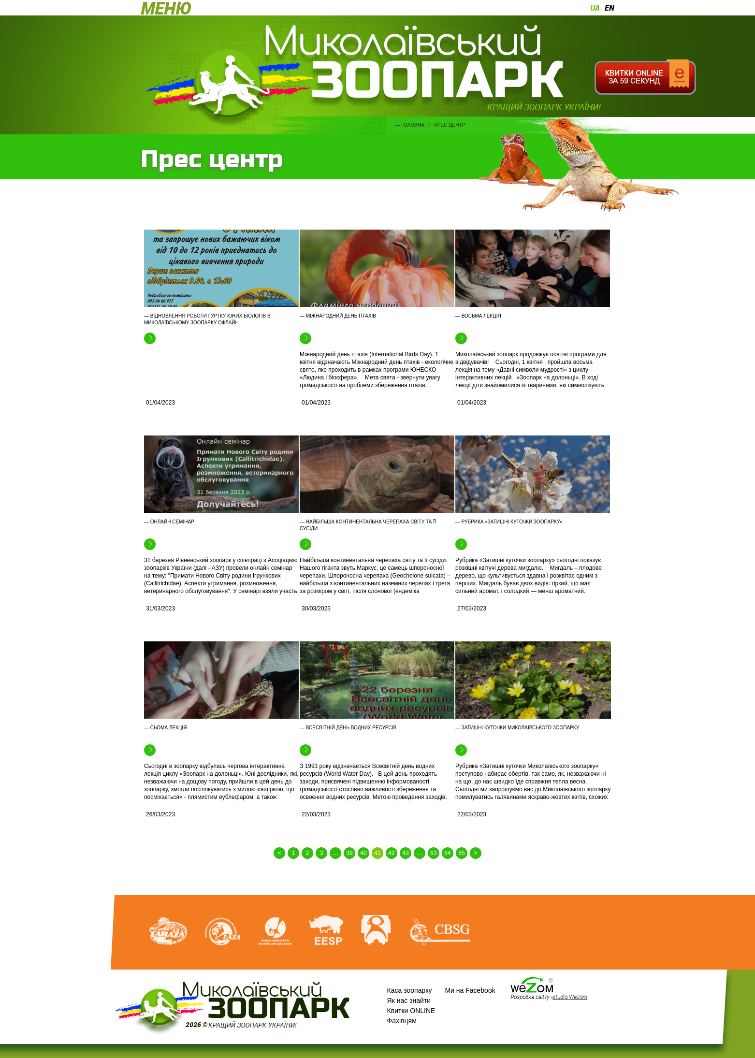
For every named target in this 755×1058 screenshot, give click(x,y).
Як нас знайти (409, 1000)
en (609, 7)
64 (447, 853)
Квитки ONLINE (411, 1011)
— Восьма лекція (478, 316)
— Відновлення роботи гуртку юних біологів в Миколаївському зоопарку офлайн (207, 319)
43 (405, 853)
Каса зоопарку (409, 990)
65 (461, 853)
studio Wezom (569, 996)
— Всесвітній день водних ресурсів (348, 727)
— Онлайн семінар (169, 521)
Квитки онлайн (645, 77)
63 (433, 853)
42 (391, 853)
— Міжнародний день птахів (338, 316)
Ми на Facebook (470, 990)
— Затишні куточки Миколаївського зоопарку (517, 727)
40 (363, 853)
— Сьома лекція (165, 727)
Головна (412, 125)
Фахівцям (402, 1021)
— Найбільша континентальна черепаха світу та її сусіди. (368, 525)
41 (377, 853)
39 (349, 853)
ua (595, 7)
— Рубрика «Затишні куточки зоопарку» (508, 521)
